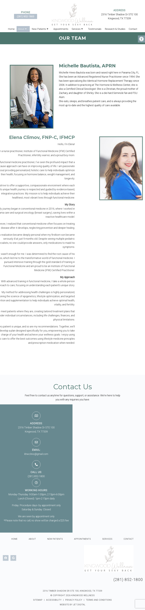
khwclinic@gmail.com (36, 453)
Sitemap (37, 600)
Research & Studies (115, 29)
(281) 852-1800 (25, 16)
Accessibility (54, 600)
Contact (133, 29)
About (21, 29)
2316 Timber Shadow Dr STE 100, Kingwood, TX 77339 (72, 591)
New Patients (39, 29)
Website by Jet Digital (72, 604)
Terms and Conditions (99, 600)
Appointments (60, 29)
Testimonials (94, 29)
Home (11, 29)
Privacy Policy (74, 600)
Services (76, 29)
